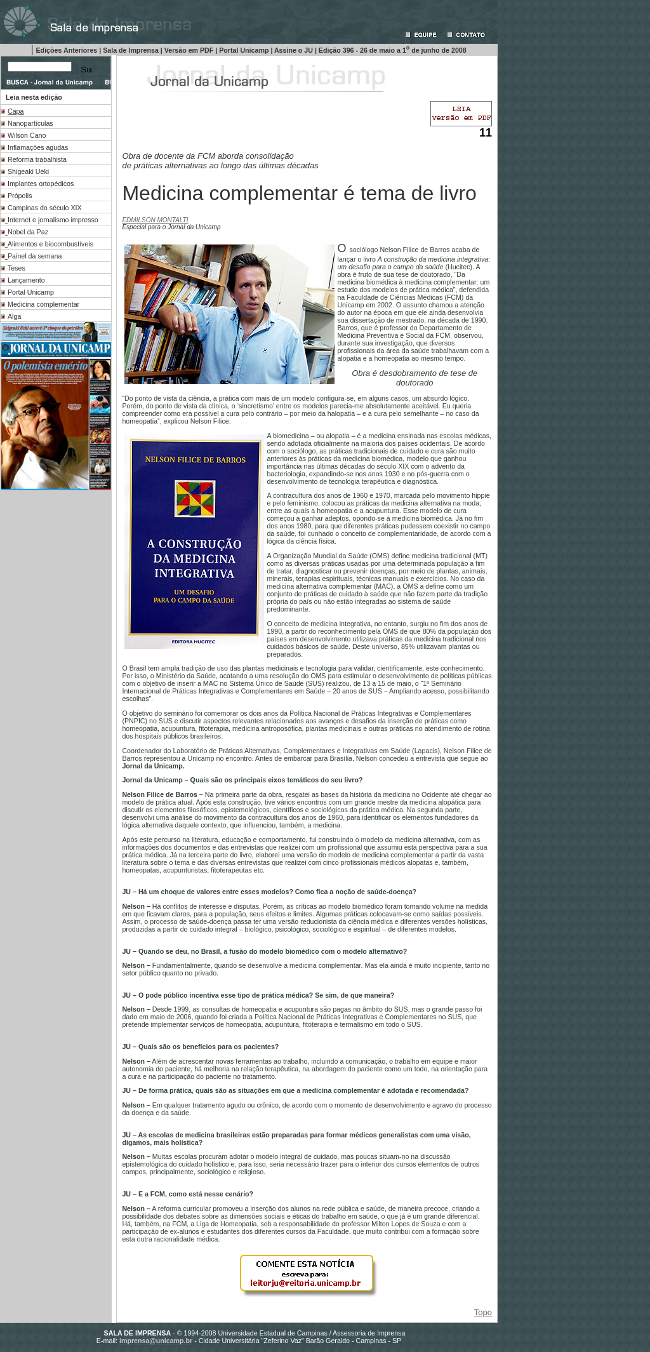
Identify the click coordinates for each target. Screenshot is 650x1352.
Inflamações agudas (38, 147)
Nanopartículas (30, 123)
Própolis (20, 195)
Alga (14, 316)
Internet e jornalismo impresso (53, 220)
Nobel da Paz (28, 232)
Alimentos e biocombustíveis (50, 244)
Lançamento (26, 280)
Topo (483, 1312)
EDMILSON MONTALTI (155, 220)
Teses (16, 268)
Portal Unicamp (31, 292)
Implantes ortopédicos (41, 183)
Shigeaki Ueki (28, 171)
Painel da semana (35, 256)
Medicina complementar (43, 304)
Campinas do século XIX (45, 207)
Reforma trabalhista (37, 159)
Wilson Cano (27, 135)
